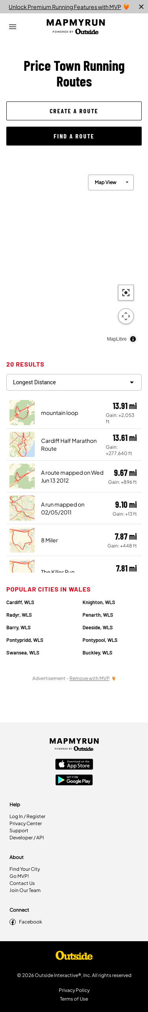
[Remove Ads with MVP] (92, 678)
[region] (74, 257)
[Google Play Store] (74, 781)
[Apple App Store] (74, 765)
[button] (74, 110)
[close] (141, 7)
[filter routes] (74, 382)
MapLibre (117, 339)
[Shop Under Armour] (74, 957)
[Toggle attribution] (133, 339)
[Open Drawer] (12, 26)
